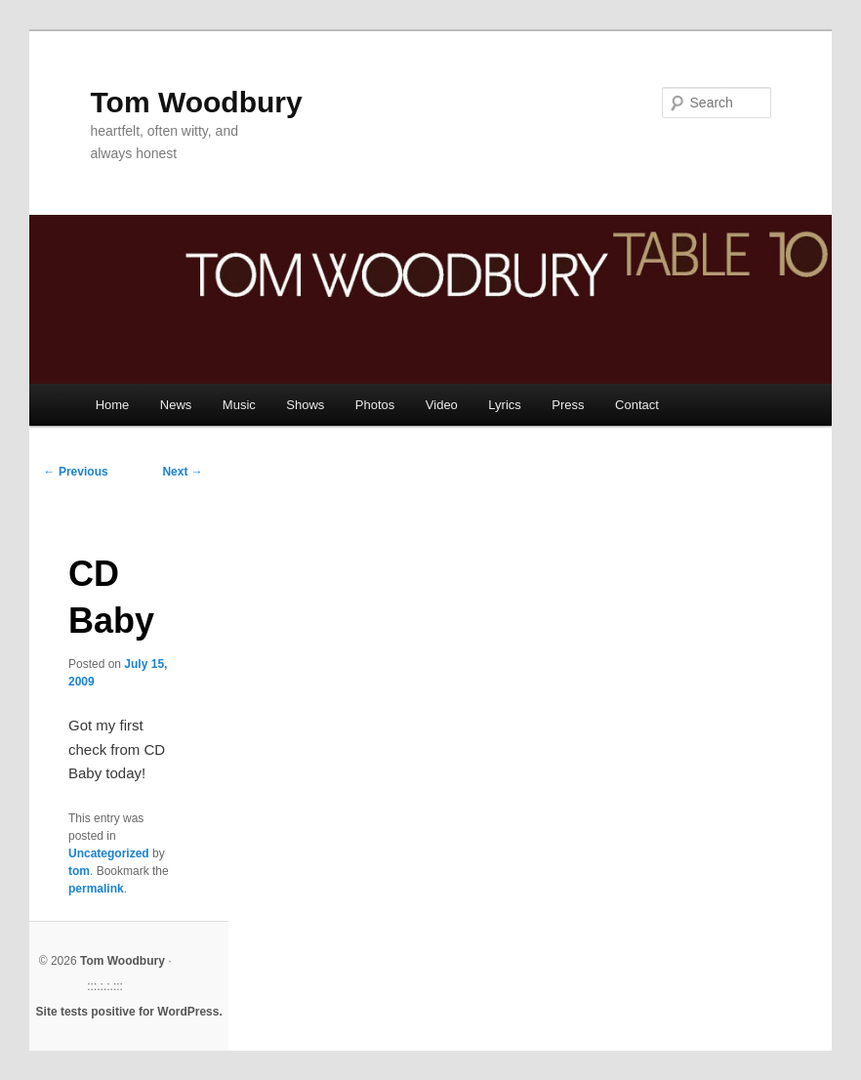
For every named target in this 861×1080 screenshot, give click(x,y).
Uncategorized (108, 853)
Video (442, 404)
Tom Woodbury (196, 102)
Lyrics (504, 404)
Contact (637, 404)
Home (113, 404)
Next (182, 471)
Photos (374, 404)
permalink (96, 888)
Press (568, 404)
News (176, 404)
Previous (76, 471)
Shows (305, 404)
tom (79, 871)
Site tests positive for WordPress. (129, 1011)
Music (239, 404)
